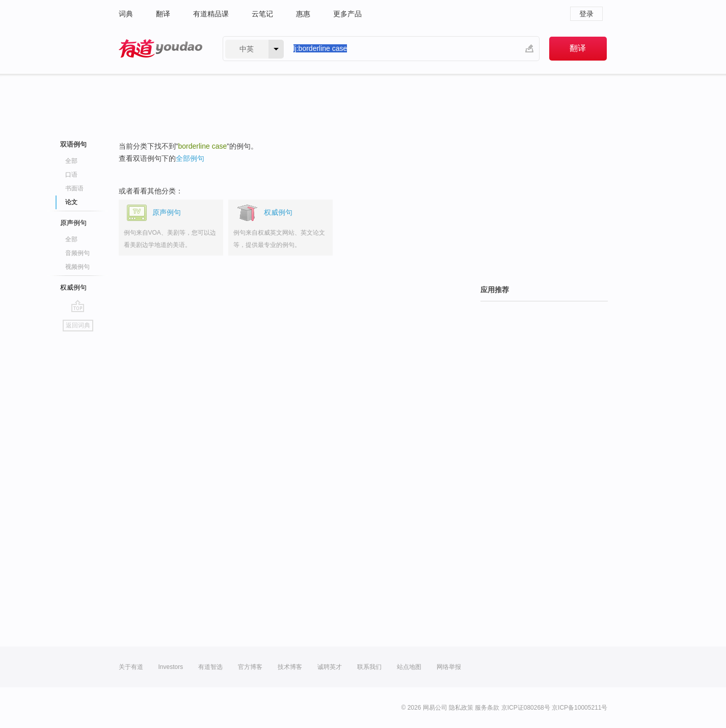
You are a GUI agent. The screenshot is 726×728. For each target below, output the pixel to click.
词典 (126, 14)
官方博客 (250, 666)
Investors (170, 666)
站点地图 (409, 666)
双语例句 (73, 144)
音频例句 (77, 253)
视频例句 (77, 266)
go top (77, 306)
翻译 (163, 14)
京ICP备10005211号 (579, 707)
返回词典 (78, 325)
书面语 (74, 188)
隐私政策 (461, 707)
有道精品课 (211, 14)
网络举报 (449, 666)
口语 (71, 174)
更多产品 (347, 14)
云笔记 (262, 14)
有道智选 (210, 666)
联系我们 (369, 666)
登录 (586, 14)
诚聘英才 (329, 666)
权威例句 (73, 287)
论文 (71, 202)
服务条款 (487, 707)
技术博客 (290, 666)
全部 (71, 160)
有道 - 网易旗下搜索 (160, 48)
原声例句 (73, 223)
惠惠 (303, 14)
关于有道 (131, 666)
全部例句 (190, 158)
